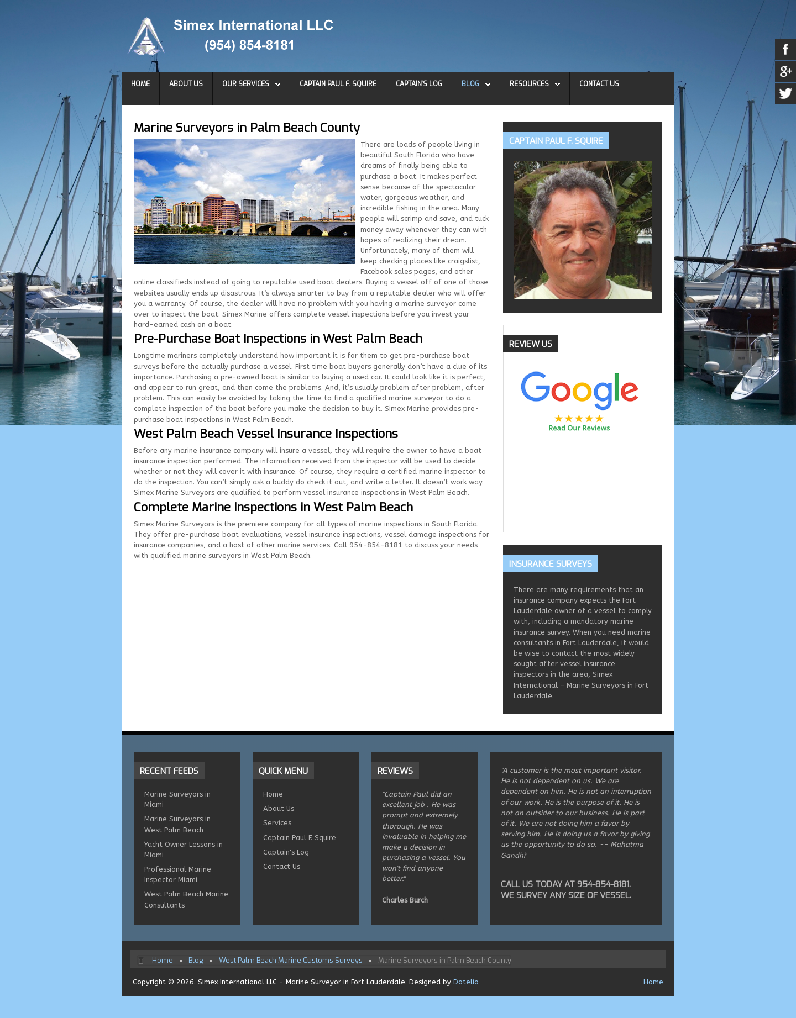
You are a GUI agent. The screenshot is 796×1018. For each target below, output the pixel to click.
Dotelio (466, 982)
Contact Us (599, 84)
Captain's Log (419, 84)
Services (277, 823)
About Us (186, 84)
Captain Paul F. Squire (338, 84)
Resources (529, 84)
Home (140, 84)
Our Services (245, 84)
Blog (470, 84)
